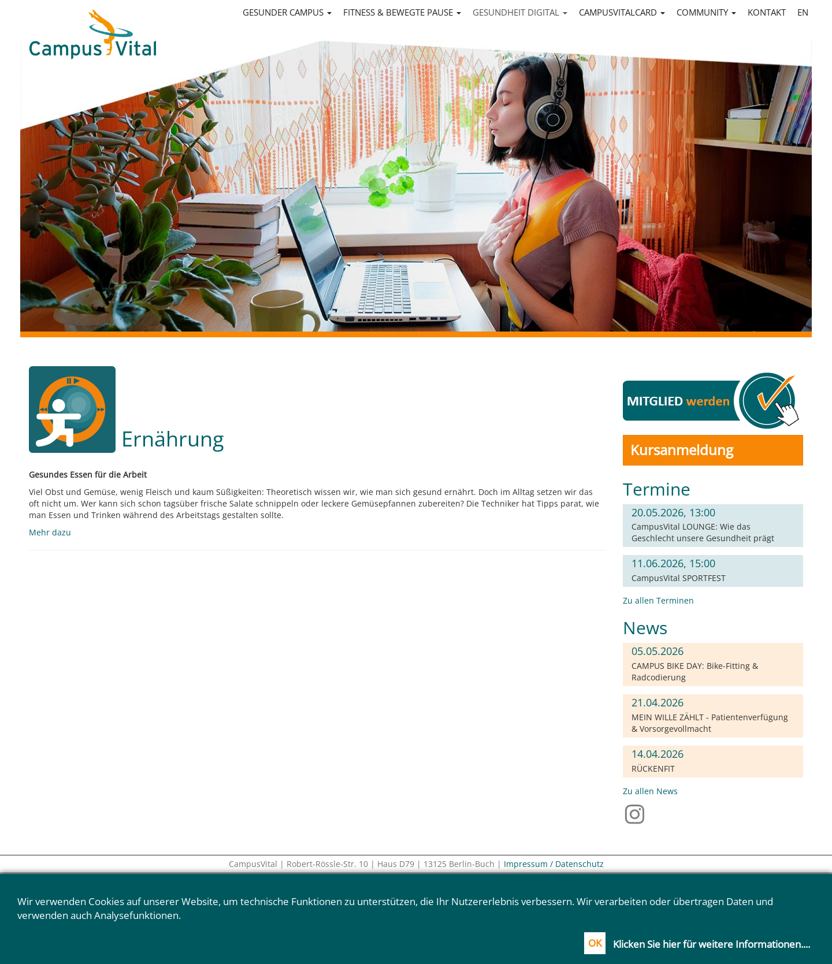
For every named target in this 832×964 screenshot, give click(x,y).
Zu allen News (650, 791)
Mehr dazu (50, 532)
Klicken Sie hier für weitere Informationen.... (711, 944)
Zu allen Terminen (658, 600)
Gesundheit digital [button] (520, 12)
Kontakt (767, 12)
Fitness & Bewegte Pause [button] (402, 12)
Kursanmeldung (681, 449)
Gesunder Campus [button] (287, 12)
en (802, 12)
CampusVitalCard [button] (622, 12)
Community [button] (706, 12)
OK (594, 943)
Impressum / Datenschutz (554, 863)
